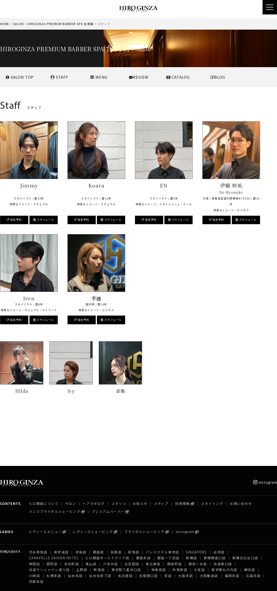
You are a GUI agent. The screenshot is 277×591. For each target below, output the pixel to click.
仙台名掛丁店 (100, 522)
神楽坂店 (158, 516)
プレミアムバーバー (108, 458)
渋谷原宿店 (38, 499)
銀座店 (98, 499)
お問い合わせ (241, 450)
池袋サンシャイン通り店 (49, 516)
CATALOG (178, 77)
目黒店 (116, 499)
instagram (265, 429)
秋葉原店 (179, 516)
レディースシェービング (93, 478)
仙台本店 (75, 522)
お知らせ (140, 450)
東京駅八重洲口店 (128, 516)
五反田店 (132, 511)
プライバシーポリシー (62, 583)
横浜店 (249, 516)
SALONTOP (20, 77)
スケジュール (43, 219)
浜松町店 (71, 511)
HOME (4, 24)
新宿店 (133, 499)
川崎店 (34, 522)
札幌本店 (53, 522)
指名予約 (14, 219)
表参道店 (61, 499)
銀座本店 (143, 505)
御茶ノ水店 (198, 511)
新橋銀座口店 (215, 505)
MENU (99, 77)
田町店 (52, 511)
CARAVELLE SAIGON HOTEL (54, 505)
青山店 (91, 511)
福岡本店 (232, 522)
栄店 (168, 522)
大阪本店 (185, 522)
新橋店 (191, 505)
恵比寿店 (153, 511)
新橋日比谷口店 (245, 505)
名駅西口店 (148, 522)
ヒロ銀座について (44, 450)
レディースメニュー (45, 478)
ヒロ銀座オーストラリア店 (107, 505)
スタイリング (212, 450)
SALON (18, 24)
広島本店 (253, 522)
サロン (70, 450)
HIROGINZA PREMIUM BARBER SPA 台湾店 (61, 24)
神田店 (34, 511)
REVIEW (138, 77)
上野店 (81, 516)
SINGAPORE (196, 499)
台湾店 (218, 499)
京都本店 (36, 528)
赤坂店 (80, 499)
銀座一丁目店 (168, 505)
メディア (161, 450)
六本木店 (110, 511)
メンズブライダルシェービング (54, 458)
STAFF (59, 77)
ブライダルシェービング (144, 478)
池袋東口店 (222, 511)
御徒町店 (174, 511)
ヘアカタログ (94, 450)
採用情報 (182, 450)
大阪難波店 (209, 522)
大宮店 (199, 516)
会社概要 (7, 583)
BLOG (217, 77)
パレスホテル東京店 (162, 499)
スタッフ (119, 450)
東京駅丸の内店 (224, 516)
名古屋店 (125, 522)
